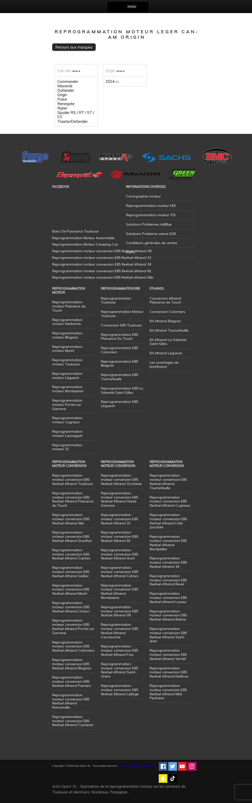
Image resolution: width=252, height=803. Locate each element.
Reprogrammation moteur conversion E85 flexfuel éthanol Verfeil (168, 654)
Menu (131, 7)
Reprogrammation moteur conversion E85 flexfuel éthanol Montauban (119, 591)
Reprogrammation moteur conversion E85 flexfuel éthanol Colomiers (73, 646)
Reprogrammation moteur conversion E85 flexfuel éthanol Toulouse (72, 479)
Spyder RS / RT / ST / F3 (75, 114)
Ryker (62, 108)
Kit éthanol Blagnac (165, 321)
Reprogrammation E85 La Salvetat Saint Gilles (122, 390)
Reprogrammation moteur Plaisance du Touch (69, 306)
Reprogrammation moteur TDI (150, 215)
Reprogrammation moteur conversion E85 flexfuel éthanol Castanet (72, 720)
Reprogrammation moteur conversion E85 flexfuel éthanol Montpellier (168, 542)
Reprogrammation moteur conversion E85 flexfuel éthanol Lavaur (168, 597)
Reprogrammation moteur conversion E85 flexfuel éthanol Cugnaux (170, 501)
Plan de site (149, 765)
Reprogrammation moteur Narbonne (67, 322)
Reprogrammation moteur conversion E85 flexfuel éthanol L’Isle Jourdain (168, 521)
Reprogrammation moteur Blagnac (67, 335)
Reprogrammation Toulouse (116, 300)
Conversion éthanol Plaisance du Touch (165, 300)
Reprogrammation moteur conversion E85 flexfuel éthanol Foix (119, 650)
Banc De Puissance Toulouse (75, 231)
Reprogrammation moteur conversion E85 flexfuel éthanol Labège (120, 689)
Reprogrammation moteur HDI (151, 205)
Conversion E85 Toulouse (121, 325)
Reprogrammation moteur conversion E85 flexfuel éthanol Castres (71, 554)
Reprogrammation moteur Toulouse (67, 362)
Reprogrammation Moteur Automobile (83, 238)
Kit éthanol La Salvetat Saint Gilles (168, 342)
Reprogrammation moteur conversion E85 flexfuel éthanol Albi (70, 519)
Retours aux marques (74, 47)
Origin (62, 95)
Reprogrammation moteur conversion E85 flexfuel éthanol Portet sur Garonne (73, 626)
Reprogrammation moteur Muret (67, 348)
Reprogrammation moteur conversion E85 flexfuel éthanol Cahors (120, 571)
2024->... (113, 81)
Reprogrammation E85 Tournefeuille (119, 377)
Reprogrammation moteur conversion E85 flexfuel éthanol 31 (119, 519)
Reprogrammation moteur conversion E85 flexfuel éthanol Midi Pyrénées (168, 691)
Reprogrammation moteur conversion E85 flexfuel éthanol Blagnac (71, 664)
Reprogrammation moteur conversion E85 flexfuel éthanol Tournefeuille (168, 481)
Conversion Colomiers (167, 311)
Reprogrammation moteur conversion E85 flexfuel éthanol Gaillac (70, 571)
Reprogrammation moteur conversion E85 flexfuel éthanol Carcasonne (119, 630)
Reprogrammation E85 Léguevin (119, 403)
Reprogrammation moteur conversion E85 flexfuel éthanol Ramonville (70, 701)
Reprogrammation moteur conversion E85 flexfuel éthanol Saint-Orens (119, 670)
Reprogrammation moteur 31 (67, 447)
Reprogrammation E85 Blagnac (119, 363)
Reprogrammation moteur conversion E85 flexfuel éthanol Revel (168, 580)
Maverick (64, 86)
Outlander (65, 90)
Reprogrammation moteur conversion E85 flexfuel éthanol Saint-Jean (168, 634)
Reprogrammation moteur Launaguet (67, 433)
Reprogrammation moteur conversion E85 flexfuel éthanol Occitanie (121, 479)
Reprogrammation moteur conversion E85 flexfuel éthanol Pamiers (71, 681)
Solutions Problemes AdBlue (149, 224)
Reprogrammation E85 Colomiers (119, 350)
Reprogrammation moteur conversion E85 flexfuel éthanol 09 (119, 611)
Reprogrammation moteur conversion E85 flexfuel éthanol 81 (119, 536)
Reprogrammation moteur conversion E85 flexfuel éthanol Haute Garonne (119, 499)
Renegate (66, 104)
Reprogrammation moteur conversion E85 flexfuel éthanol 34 (168, 562)
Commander (67, 81)
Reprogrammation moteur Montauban (67, 389)
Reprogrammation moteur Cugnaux (67, 420)
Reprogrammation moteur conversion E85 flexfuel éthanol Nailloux (169, 672)
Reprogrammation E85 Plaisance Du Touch (119, 336)
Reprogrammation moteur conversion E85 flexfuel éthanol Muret (70, 589)
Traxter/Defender (72, 121)
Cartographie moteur (143, 196)
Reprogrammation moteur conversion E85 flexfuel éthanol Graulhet (72, 536)
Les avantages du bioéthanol (164, 364)
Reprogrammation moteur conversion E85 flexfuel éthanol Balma (168, 615)
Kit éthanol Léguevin (166, 353)
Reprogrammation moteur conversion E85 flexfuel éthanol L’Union (71, 607)
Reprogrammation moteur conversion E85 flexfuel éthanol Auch (119, 554)
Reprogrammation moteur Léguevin (67, 375)
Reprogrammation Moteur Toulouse (122, 313)
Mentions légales (129, 765)
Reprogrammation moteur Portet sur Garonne (67, 404)
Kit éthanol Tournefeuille (169, 330)
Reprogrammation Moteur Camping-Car (85, 244)
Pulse (62, 99)
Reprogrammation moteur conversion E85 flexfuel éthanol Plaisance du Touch (73, 499)
